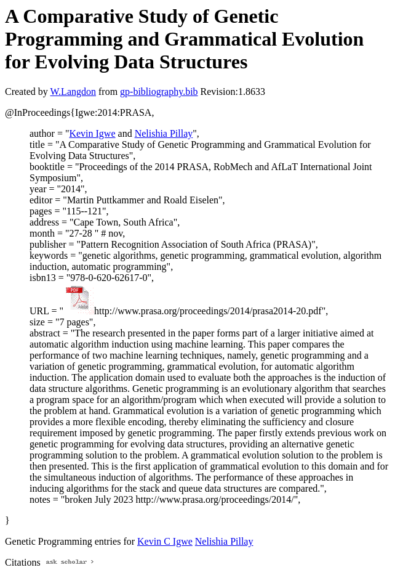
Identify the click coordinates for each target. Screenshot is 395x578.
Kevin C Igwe (165, 541)
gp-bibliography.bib (159, 91)
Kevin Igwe (92, 133)
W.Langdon (73, 91)
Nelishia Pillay (164, 133)
